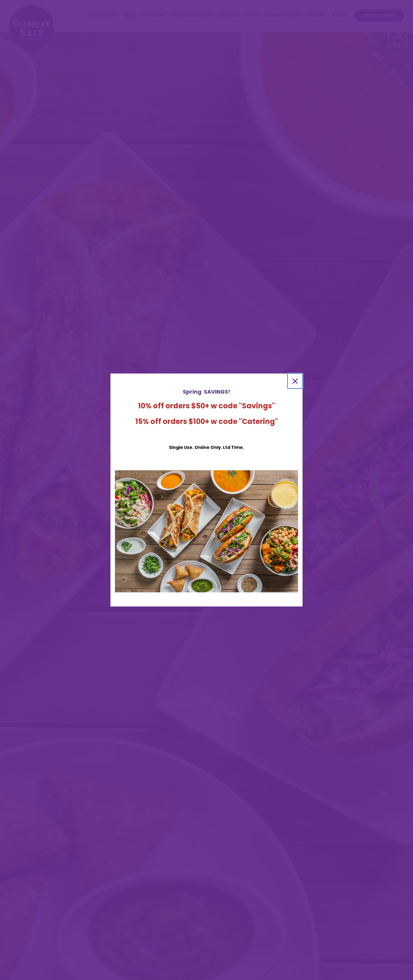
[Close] (295, 381)
